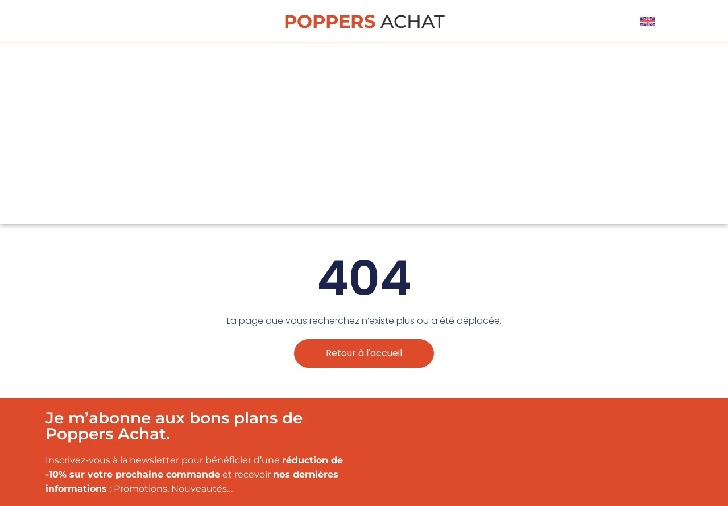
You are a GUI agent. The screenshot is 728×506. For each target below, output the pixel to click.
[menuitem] (648, 21)
